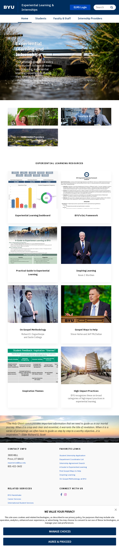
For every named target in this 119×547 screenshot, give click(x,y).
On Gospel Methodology (33, 333)
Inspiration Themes (33, 394)
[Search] (105, 7)
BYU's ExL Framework (86, 215)
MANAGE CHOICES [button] (60, 531)
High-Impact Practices (86, 394)
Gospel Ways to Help (86, 333)
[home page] (9, 7)
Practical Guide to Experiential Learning (32, 276)
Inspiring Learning (86, 274)
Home (24, 18)
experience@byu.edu (18, 466)
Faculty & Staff (62, 18)
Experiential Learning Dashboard (32, 217)
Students (40, 18)
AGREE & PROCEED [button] (59, 541)
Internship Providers (90, 18)
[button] (116, 510)
